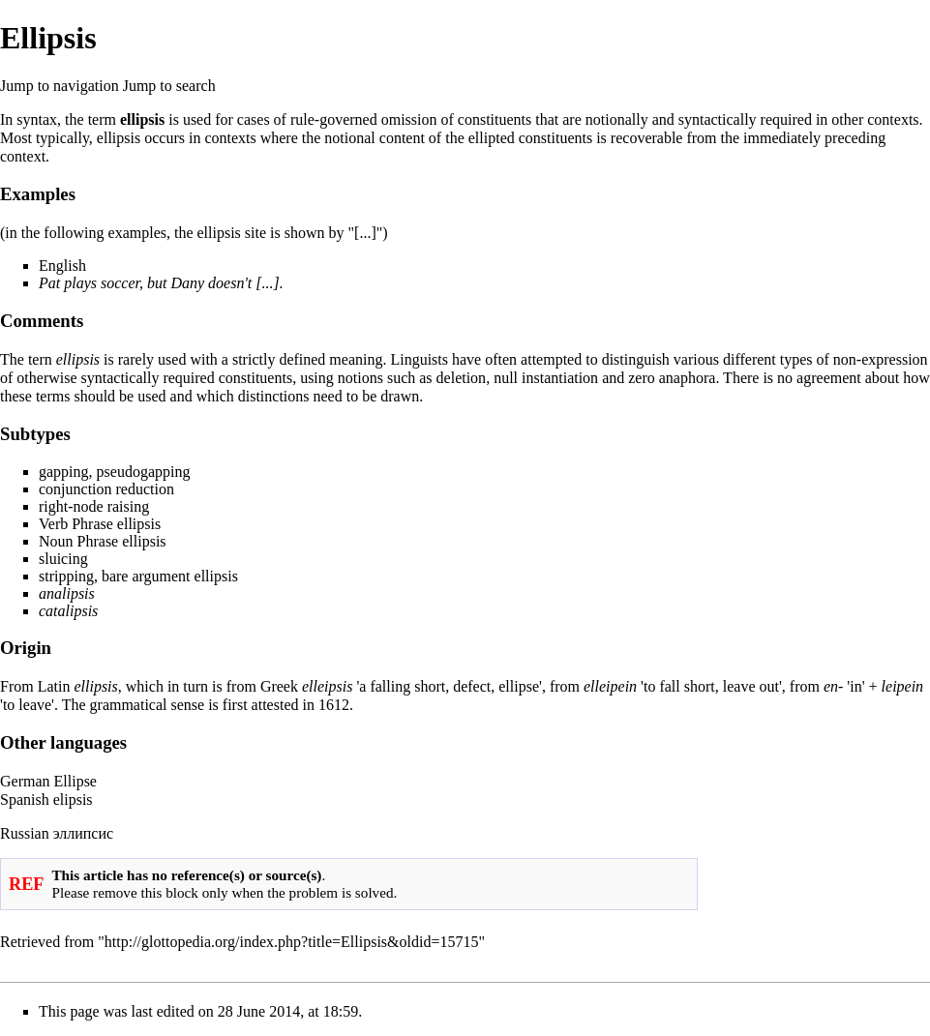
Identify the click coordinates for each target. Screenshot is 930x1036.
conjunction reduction (106, 489)
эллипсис (83, 833)
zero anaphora (671, 378)
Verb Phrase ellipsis (100, 524)
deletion (461, 378)
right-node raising (94, 506)
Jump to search (169, 85)
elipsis (73, 799)
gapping (64, 471)
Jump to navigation (59, 85)
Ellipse (75, 781)
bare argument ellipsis (170, 576)
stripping (66, 576)
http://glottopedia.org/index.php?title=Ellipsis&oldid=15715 (292, 941)
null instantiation (546, 378)
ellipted (491, 138)
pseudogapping (144, 471)
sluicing (63, 558)
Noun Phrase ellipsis (102, 541)
